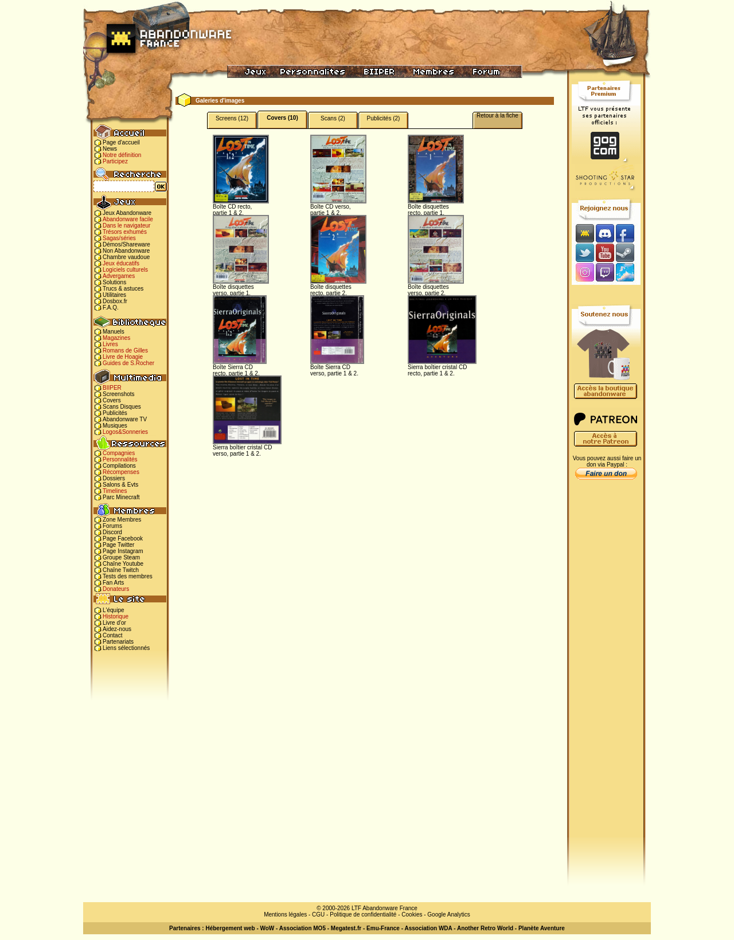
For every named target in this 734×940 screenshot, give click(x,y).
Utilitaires (114, 295)
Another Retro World (485, 928)
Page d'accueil (121, 142)
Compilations (119, 466)
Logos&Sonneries (125, 432)
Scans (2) (333, 118)
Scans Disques (122, 407)
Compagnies (119, 453)
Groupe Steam (121, 557)
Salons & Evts (120, 484)
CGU (318, 914)
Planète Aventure (541, 928)
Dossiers (114, 478)
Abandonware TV (125, 419)
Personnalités (120, 459)
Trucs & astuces (123, 288)
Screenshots (119, 394)
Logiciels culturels (125, 270)
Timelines (115, 491)
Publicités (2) (383, 118)
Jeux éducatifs (121, 263)
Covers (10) (282, 118)
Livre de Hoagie (123, 357)
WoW (267, 928)
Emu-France (383, 928)
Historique (115, 616)
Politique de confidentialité (363, 914)
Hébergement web (230, 928)
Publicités (115, 413)
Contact (112, 635)
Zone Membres (122, 519)
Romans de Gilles (125, 350)
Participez (115, 161)
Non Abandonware (126, 251)
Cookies (411, 914)
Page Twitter (118, 545)
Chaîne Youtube (123, 564)
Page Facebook (123, 538)
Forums (112, 526)
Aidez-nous (117, 629)
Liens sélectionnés (126, 648)
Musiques (115, 425)
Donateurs (116, 589)
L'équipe (113, 610)
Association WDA (428, 928)
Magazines (116, 338)
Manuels (113, 331)
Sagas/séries (119, 238)
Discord (112, 532)
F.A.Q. (111, 307)
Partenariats (118, 642)
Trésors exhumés (125, 232)
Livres (110, 344)
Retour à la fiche (497, 115)
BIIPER (112, 388)
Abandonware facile (128, 219)
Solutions (114, 282)
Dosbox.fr (115, 301)
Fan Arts (113, 582)
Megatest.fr (346, 928)
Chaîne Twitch (121, 570)
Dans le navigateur (126, 225)
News (110, 149)
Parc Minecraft (121, 497)
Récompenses (121, 472)
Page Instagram (123, 551)
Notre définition (122, 155)
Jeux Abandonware (127, 213)
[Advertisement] (606, 665)
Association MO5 (302, 928)
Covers (112, 400)
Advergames (119, 276)
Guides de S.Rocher (128, 363)
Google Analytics (448, 914)
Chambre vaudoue (126, 257)
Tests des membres (128, 576)
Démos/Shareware (126, 244)
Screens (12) (232, 118)
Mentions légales (285, 914)
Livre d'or (114, 623)
